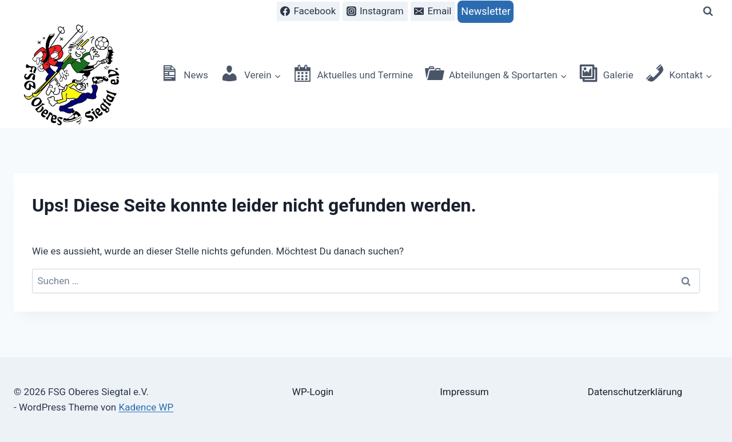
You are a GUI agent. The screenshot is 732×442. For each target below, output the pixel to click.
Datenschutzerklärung (635, 391)
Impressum (464, 391)
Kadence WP (145, 407)
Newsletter (486, 11)
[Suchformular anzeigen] (708, 11)
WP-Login (312, 391)
